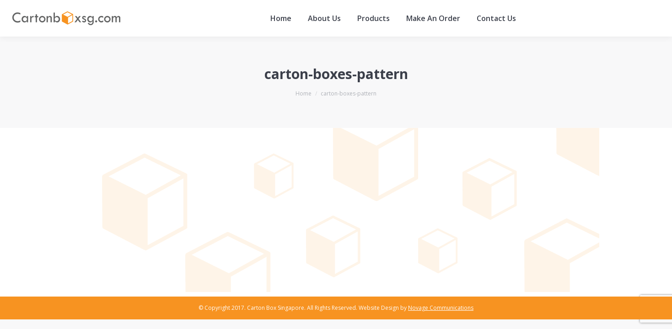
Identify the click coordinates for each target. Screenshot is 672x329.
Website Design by (416, 308)
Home (304, 93)
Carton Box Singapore (275, 308)
